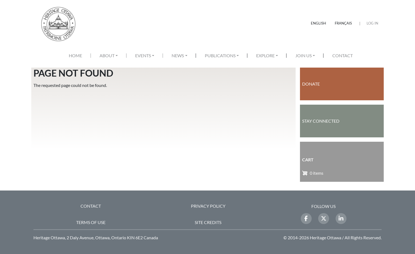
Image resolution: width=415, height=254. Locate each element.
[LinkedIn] (341, 218)
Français (343, 23)
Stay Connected (320, 120)
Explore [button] (265, 55)
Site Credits (208, 222)
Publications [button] (220, 55)
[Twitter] (323, 218)
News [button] (178, 55)
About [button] (107, 55)
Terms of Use (91, 222)
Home (75, 55)
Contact (342, 55)
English (318, 23)
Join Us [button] (303, 55)
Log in (372, 23)
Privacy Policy (208, 205)
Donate (311, 83)
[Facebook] (306, 218)
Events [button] (143, 55)
